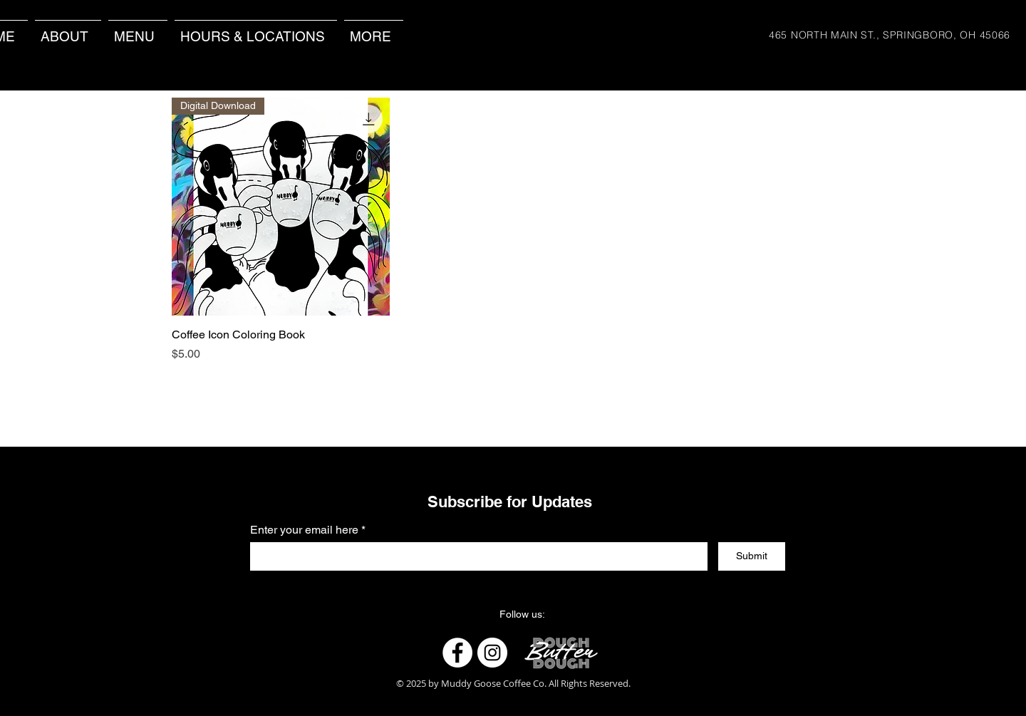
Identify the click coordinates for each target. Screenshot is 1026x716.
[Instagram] (492, 653)
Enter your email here (304, 530)
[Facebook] (457, 653)
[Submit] (751, 556)
